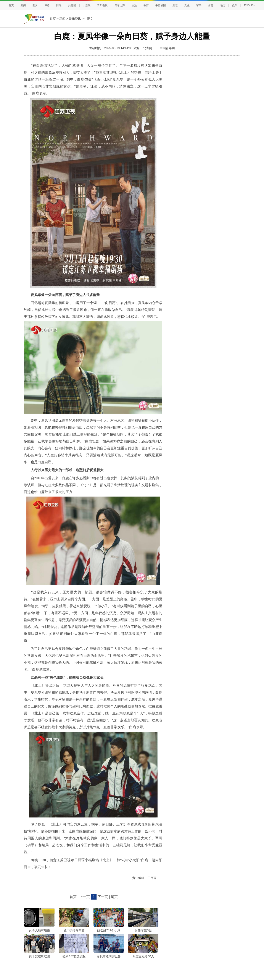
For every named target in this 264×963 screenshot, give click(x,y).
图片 (35, 5)
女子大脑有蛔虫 (39, 930)
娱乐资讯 (75, 18)
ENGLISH (250, 5)
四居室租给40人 (143, 956)
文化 (187, 5)
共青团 (72, 5)
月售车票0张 (143, 930)
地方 (222, 5)
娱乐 (234, 5)
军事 (198, 5)
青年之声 (119, 5)
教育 (146, 5)
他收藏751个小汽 (108, 930)
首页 (11, 5)
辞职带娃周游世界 (109, 956)
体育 (210, 5)
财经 (58, 5)
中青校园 (160, 5)
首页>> (54, 18)
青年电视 (102, 5)
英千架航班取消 (39, 956)
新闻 (23, 5)
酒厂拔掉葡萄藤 (74, 930)
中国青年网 (167, 48)
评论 (47, 5)
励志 (175, 5)
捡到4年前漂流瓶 (74, 956)
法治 (134, 5)
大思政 (86, 5)
